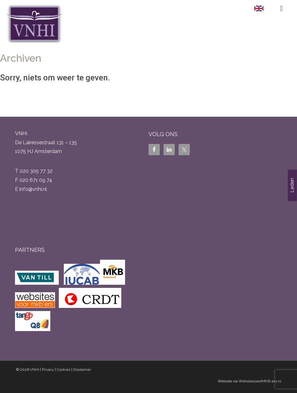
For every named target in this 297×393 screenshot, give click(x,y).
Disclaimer (82, 369)
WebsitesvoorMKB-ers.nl (260, 381)
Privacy (48, 369)
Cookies (63, 369)
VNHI (34, 369)
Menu (281, 8)
